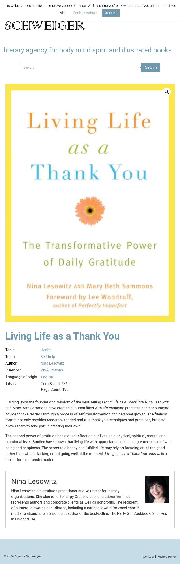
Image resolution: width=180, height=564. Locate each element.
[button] (166, 92)
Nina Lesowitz (52, 363)
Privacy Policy (166, 556)
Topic (10, 350)
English (47, 377)
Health (46, 350)
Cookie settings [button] (85, 13)
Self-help (48, 357)
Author (11, 363)
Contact (148, 556)
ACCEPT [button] (111, 13)
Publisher (13, 370)
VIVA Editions (52, 370)
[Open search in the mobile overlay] (90, 67)
